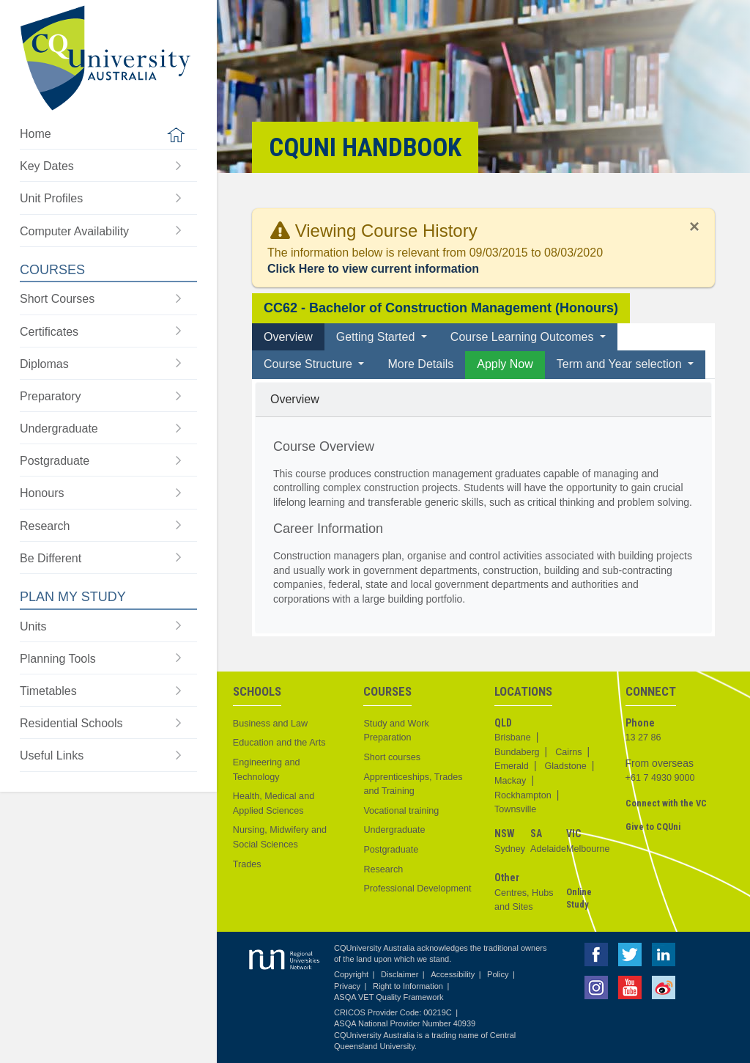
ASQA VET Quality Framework (389, 997)
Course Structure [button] (309, 364)
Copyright (351, 974)
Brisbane (512, 737)
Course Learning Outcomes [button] (523, 337)
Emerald (511, 766)
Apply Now (504, 364)
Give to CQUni (652, 826)
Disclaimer (399, 974)
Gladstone (565, 766)
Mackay (510, 781)
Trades (247, 864)
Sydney (509, 849)
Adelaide (548, 849)
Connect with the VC (666, 803)
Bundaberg (517, 752)
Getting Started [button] (377, 337)
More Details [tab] (420, 364)
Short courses (391, 757)
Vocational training (401, 811)
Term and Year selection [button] (621, 364)
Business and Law (270, 723)
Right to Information (408, 986)
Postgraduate (390, 850)
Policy (497, 974)
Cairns (568, 752)
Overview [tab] (288, 337)
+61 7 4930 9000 (660, 778)
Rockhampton (523, 795)
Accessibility (453, 974)
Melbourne (588, 849)
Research (383, 869)
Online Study (579, 898)
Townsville (515, 809)
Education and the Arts (279, 743)
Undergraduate (394, 830)
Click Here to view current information (373, 268)
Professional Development (417, 888)
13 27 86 (643, 737)
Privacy (347, 986)
